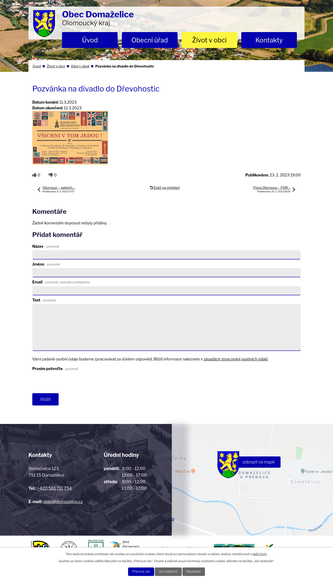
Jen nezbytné (168, 571)
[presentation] (64, 383)
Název (45, 246)
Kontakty (269, 40)
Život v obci (209, 40)
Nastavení (196, 571)
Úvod (90, 40)
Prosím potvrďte (55, 368)
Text (44, 300)
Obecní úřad (149, 40)
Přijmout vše (138, 571)
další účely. (260, 553)
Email (61, 282)
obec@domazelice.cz (63, 502)
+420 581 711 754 (54, 489)
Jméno (46, 264)
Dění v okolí (80, 66)
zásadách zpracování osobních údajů (236, 359)
